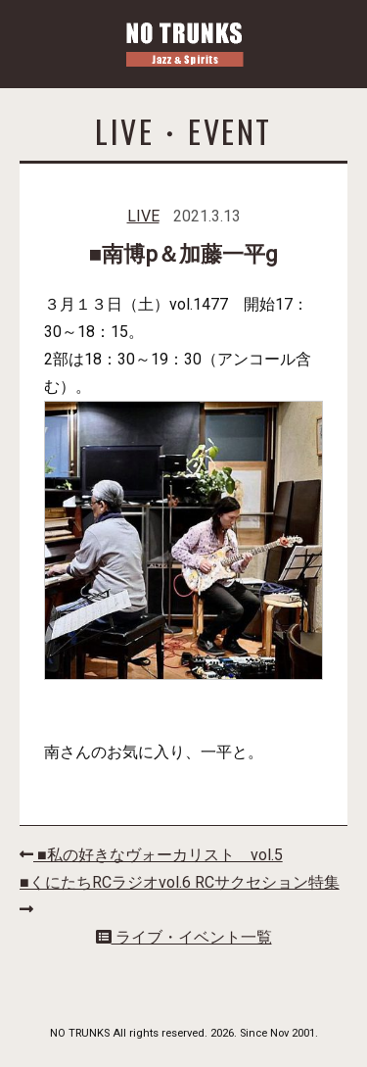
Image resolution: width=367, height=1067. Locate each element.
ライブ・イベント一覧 (184, 937)
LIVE (143, 216)
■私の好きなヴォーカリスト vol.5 (151, 855)
